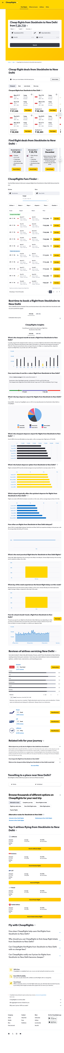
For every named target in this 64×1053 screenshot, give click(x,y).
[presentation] (27, 25)
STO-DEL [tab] (31, 313)
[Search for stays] (3, 10)
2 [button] (53, 292)
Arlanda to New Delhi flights (16, 820)
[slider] (47, 201)
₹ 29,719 (21, 25)
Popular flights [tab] (14, 812)
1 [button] (50, 292)
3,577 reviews (20, 671)
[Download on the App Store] (52, 1026)
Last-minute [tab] (27, 86)
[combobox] (29, 29)
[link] (16, 169)
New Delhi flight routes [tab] (30, 808)
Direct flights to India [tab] (41, 804)
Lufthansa (18, 730)
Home (9, 62)
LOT (17, 721)
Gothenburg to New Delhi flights (43, 820)
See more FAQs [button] (35, 767)
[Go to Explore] (3, 17)
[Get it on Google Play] (52, 1022)
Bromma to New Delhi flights (16, 822)
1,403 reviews (20, 717)
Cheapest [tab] (12, 86)
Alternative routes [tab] (14, 804)
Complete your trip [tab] (28, 804)
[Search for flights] (3, 7)
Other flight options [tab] (45, 808)
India (14, 62)
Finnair (18, 712)
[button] (3, 2)
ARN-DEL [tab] (38, 313)
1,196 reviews (19, 726)
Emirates (18, 667)
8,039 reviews (20, 735)
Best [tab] (19, 86)
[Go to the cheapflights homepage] (12, 2)
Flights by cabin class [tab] (15, 808)
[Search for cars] (3, 14)
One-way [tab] (36, 86)
